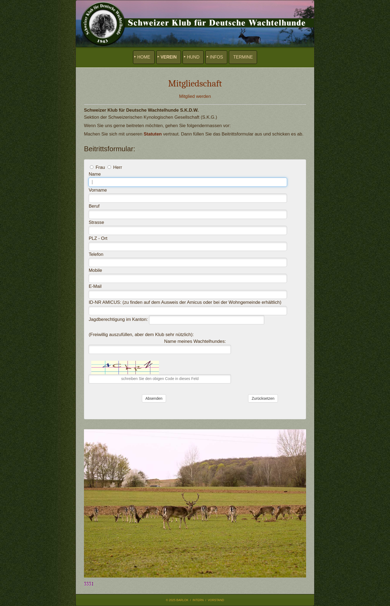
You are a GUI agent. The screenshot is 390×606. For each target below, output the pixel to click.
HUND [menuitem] (193, 57)
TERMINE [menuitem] (243, 57)
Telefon (96, 254)
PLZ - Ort (98, 238)
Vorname (98, 190)
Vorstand (216, 600)
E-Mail (95, 286)
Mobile (95, 270)
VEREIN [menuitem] (169, 57)
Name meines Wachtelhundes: (195, 341)
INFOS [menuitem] (216, 57)
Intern (198, 600)
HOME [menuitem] (143, 57)
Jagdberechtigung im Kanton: (118, 319)
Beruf (94, 206)
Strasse (96, 222)
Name (95, 174)
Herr (117, 167)
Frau (100, 167)
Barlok (182, 600)
